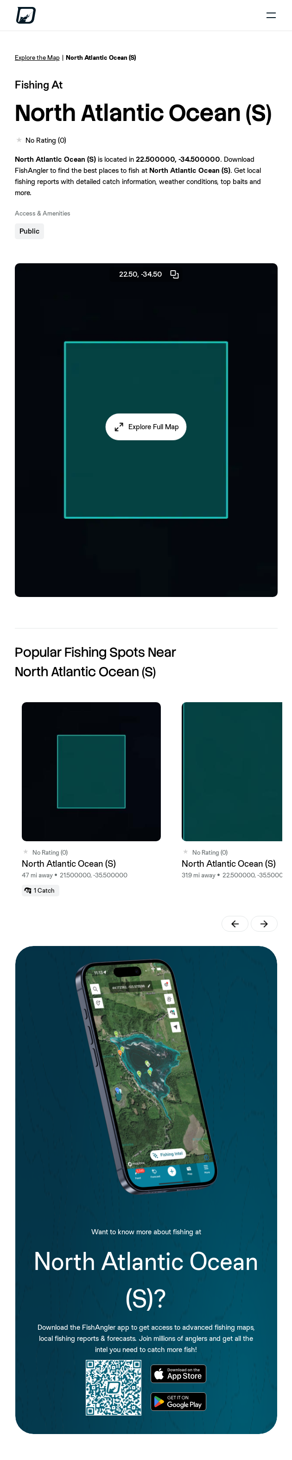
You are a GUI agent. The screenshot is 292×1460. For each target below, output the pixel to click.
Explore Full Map (153, 427)
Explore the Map (37, 57)
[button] (146, 426)
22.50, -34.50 (149, 274)
